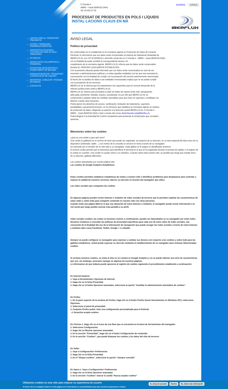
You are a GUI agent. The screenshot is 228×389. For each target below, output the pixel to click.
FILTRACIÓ (35, 58)
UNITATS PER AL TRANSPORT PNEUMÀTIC (44, 39)
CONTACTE (35, 86)
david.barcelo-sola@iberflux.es (136, 113)
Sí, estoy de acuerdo (158, 385)
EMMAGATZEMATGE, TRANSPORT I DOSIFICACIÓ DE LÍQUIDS (46, 75)
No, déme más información (192, 385)
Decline (174, 385)
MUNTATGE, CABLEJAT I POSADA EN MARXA (46, 81)
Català (193, 5)
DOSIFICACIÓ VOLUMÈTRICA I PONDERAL (44, 63)
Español (181, 5)
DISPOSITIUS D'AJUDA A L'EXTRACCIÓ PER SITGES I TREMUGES (43, 52)
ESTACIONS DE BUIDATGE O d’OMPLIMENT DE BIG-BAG (44, 69)
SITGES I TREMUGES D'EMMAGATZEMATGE (41, 45)
